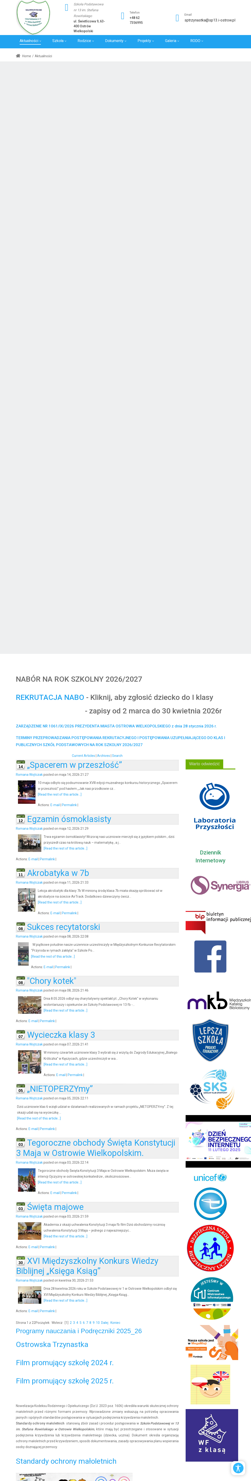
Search (117, 756)
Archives (103, 756)
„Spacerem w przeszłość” (74, 765)
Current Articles (83, 756)
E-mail (55, 805)
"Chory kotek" (51, 981)
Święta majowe (55, 1207)
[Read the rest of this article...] (59, 794)
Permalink (69, 805)
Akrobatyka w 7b (58, 873)
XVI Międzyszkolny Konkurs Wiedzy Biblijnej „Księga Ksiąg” (87, 1266)
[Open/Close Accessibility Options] (238, 1468)
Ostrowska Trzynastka (52, 1344)
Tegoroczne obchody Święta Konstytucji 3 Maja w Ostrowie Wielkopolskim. (95, 1148)
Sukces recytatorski (63, 927)
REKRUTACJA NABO (50, 697)
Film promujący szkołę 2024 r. (65, 1362)
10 (98, 1323)
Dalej (104, 1323)
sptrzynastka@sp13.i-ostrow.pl (209, 20)
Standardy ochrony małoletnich (66, 1461)
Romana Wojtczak (29, 774)
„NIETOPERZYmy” (60, 1089)
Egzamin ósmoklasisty (69, 819)
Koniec (115, 1323)
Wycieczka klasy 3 (61, 1035)
